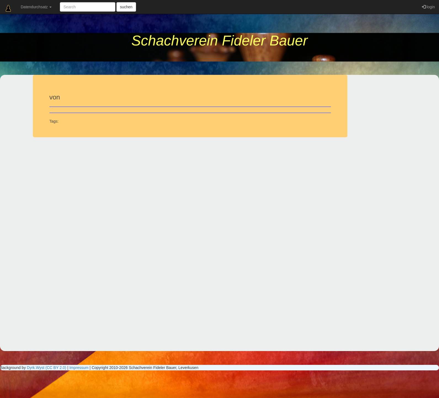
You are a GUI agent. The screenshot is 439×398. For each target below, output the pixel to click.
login (428, 7)
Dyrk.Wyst (35, 367)
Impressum (78, 367)
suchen (126, 7)
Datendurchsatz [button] (36, 7)
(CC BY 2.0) (56, 367)
